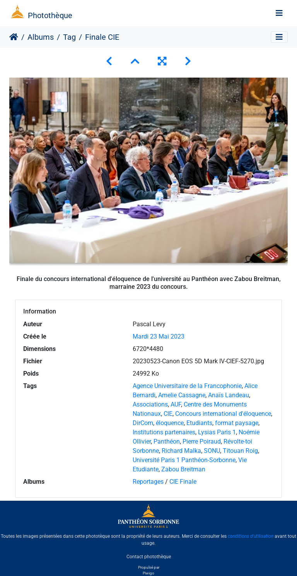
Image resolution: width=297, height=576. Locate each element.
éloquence (170, 423)
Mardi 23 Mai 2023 (158, 336)
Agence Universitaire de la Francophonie (187, 386)
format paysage (236, 423)
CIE (168, 413)
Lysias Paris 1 (217, 432)
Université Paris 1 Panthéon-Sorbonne (184, 460)
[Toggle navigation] (279, 13)
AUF (176, 404)
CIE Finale (182, 481)
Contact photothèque (148, 556)
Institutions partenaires (164, 432)
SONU (212, 450)
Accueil (13, 37)
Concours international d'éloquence (223, 413)
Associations (150, 404)
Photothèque (50, 15)
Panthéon (167, 441)
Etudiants (199, 423)
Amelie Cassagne (181, 395)
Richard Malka (181, 450)
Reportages (148, 481)
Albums (40, 37)
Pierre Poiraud (202, 441)
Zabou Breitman (183, 469)
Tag (69, 37)
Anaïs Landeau (228, 395)
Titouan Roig (240, 450)
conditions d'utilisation (250, 536)
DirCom (143, 423)
